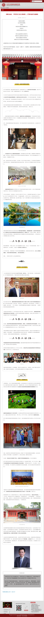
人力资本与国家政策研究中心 (36, 610)
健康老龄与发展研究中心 (35, 605)
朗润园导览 (6, 609)
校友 (4, 7)
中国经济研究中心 (34, 604)
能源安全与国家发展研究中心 (36, 609)
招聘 (5, 613)
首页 (1, 7)
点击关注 (26, 610)
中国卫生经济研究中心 (35, 611)
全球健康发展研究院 (34, 608)
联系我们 (6, 611)
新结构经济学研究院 (34, 606)
